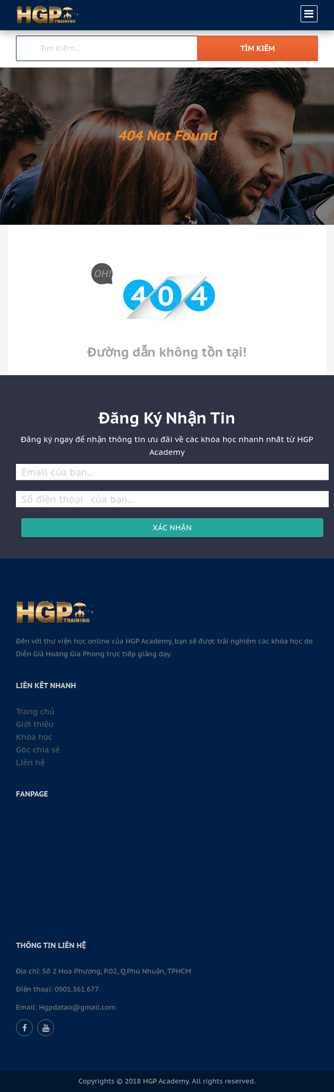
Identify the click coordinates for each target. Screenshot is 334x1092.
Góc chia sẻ (37, 749)
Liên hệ (30, 762)
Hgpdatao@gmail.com (77, 1007)
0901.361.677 (77, 989)
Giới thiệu (35, 724)
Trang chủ (35, 711)
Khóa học (34, 737)
